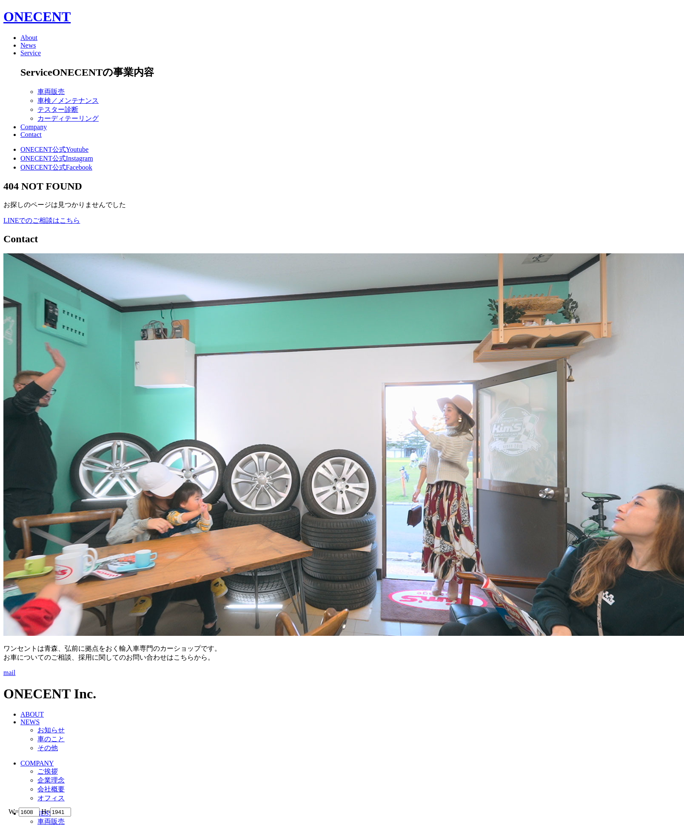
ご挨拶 (47, 771)
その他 (47, 747)
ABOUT (32, 714)
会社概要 (51, 789)
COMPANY (37, 763)
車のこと (51, 739)
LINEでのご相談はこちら (41, 220)
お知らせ (51, 730)
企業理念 (51, 780)
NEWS (30, 722)
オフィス (51, 798)
